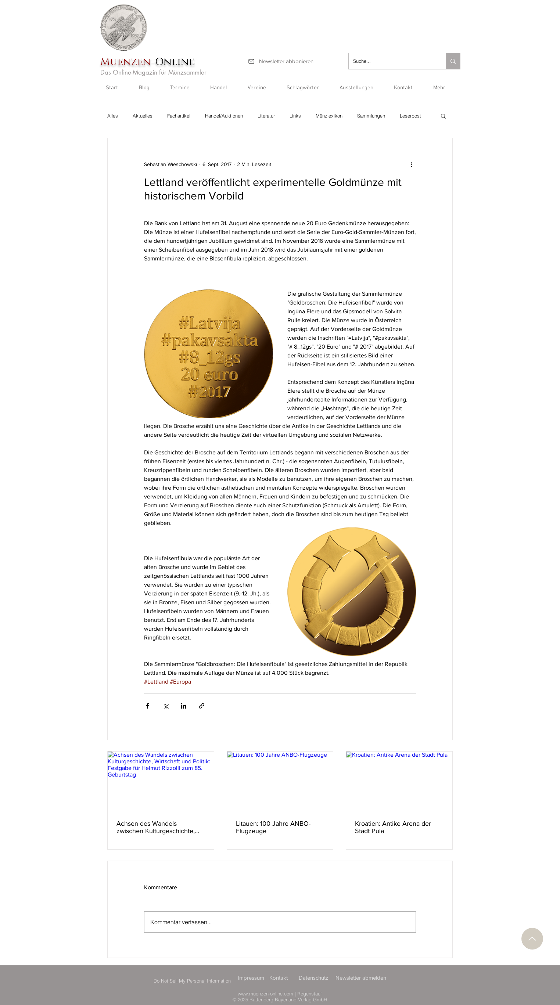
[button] (444, 90)
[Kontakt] (281, 977)
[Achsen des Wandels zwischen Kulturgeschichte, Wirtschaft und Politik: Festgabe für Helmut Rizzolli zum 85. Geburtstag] (161, 781)
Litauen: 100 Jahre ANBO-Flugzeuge (273, 827)
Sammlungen (371, 116)
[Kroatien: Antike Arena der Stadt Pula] (399, 781)
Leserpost (410, 116)
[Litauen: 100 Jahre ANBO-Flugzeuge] (280, 781)
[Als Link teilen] (201, 705)
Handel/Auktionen (224, 116)
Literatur (266, 116)
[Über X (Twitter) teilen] (165, 705)
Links (295, 116)
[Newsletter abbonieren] (280, 61)
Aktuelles (142, 116)
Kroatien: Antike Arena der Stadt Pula (393, 827)
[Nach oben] (532, 939)
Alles (112, 116)
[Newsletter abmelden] (361, 977)
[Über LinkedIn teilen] (183, 705)
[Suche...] (391, 61)
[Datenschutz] (314, 977)
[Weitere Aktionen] (411, 164)
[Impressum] (253, 977)
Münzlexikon (329, 116)
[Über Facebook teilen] (147, 705)
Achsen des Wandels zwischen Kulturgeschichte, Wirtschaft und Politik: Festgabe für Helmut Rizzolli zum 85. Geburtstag (156, 827)
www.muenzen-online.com (265, 994)
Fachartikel (178, 116)
